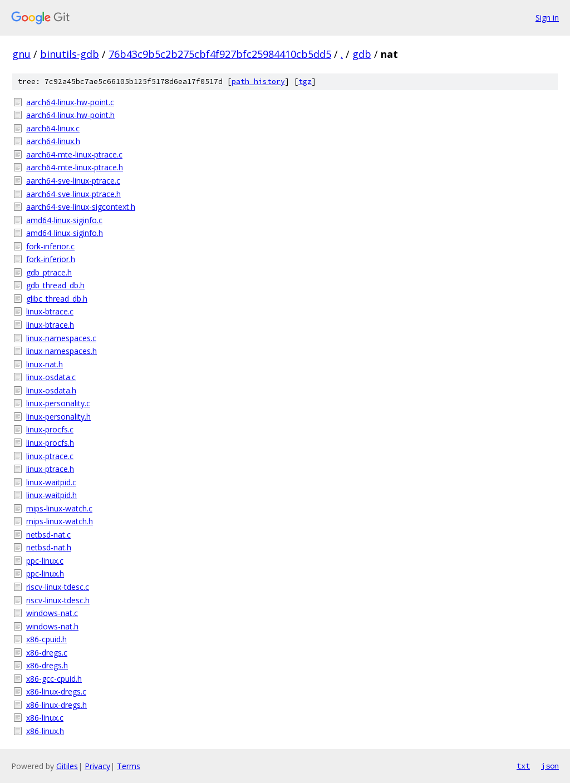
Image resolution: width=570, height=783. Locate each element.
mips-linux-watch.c (59, 508)
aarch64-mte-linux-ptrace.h (74, 167)
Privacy (97, 766)
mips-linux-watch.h (59, 521)
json (550, 766)
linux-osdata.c (51, 377)
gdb (361, 54)
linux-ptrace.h (50, 469)
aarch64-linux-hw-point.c (70, 102)
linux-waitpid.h (51, 495)
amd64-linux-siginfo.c (64, 220)
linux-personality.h (58, 416)
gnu (21, 54)
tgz (305, 81)
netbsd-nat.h (48, 547)
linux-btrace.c (49, 311)
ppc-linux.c (44, 560)
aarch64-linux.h (53, 141)
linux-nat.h (44, 364)
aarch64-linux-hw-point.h (70, 115)
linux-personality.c (58, 403)
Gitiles (67, 766)
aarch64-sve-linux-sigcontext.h (80, 206)
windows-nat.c (52, 613)
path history (258, 81)
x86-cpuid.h (46, 639)
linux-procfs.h (50, 442)
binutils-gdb (69, 54)
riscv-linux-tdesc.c (57, 587)
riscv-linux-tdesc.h (58, 600)
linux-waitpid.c (51, 482)
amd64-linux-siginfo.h (64, 233)
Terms (128, 766)
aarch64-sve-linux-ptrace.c (73, 180)
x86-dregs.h (47, 665)
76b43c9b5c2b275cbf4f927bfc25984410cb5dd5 (220, 54)
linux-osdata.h (51, 390)
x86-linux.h (45, 731)
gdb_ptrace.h (49, 272)
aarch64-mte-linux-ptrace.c (74, 154)
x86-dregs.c (46, 652)
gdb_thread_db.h (55, 285)
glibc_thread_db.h (56, 298)
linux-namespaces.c (61, 338)
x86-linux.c (44, 717)
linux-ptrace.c (49, 456)
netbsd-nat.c (48, 534)
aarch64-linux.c (53, 128)
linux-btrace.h (50, 324)
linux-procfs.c (49, 429)
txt (523, 766)
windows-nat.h (52, 626)
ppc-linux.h (45, 573)
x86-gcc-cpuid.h (54, 678)
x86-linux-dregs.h (56, 705)
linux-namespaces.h (61, 351)
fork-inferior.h (50, 259)
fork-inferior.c (50, 246)
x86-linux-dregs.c (56, 691)
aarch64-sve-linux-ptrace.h (73, 194)
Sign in (547, 17)
